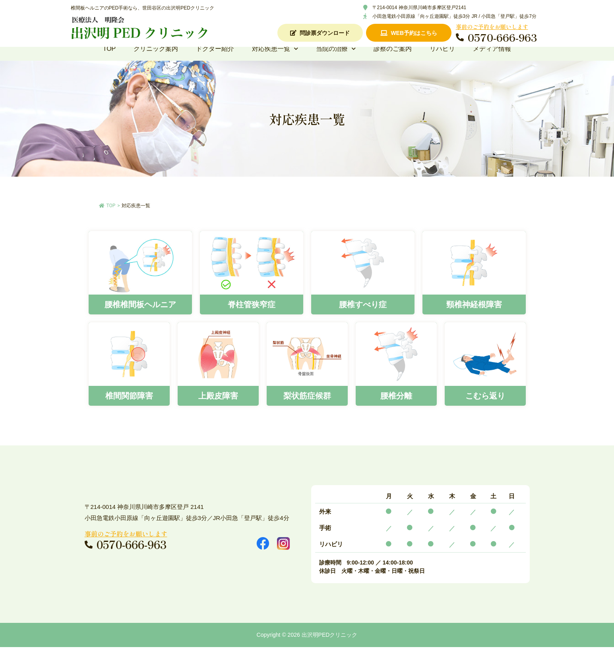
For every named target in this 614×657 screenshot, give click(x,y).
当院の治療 (336, 59)
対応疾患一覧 (275, 59)
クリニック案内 (156, 58)
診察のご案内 (393, 58)
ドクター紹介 (215, 58)
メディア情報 (492, 58)
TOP (109, 58)
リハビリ (442, 58)
